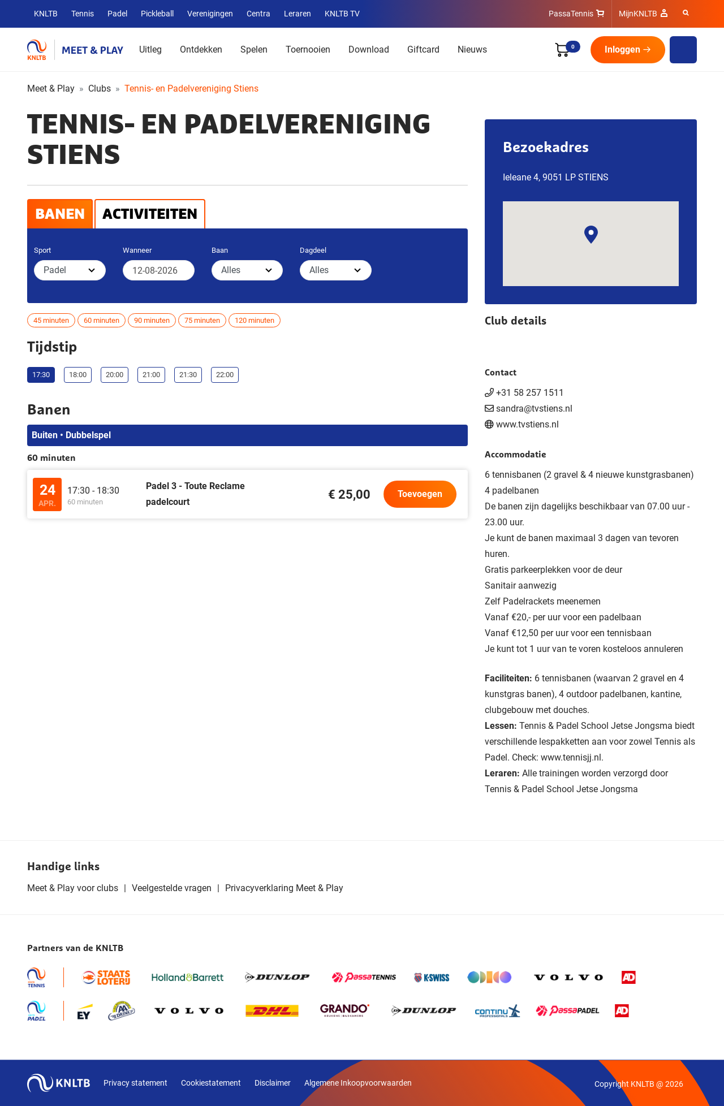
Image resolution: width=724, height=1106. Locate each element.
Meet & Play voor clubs (72, 888)
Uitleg (150, 49)
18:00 (78, 374)
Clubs (99, 88)
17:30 (41, 374)
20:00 (114, 374)
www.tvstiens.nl (527, 424)
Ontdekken (201, 49)
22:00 (225, 374)
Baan (220, 250)
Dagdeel (313, 250)
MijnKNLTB (638, 13)
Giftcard (423, 49)
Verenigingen (210, 13)
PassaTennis (571, 13)
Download (368, 49)
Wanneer (137, 250)
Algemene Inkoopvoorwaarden (358, 1082)
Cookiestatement (211, 1082)
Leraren (297, 13)
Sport (42, 250)
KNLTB (46, 13)
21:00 (151, 374)
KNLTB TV (342, 13)
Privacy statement (135, 1082)
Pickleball (157, 13)
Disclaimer (273, 1082)
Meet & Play (51, 88)
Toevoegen (420, 494)
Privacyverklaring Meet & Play (284, 888)
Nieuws (472, 49)
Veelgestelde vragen (172, 888)
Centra (258, 13)
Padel (117, 13)
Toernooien (308, 49)
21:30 (188, 374)
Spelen (254, 49)
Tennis (82, 13)
